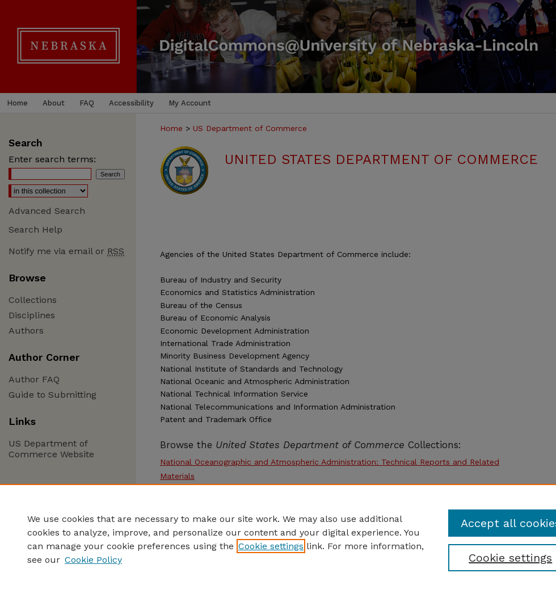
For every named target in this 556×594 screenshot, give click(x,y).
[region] (278, 539)
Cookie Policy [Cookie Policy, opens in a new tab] (93, 559)
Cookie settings (271, 546)
